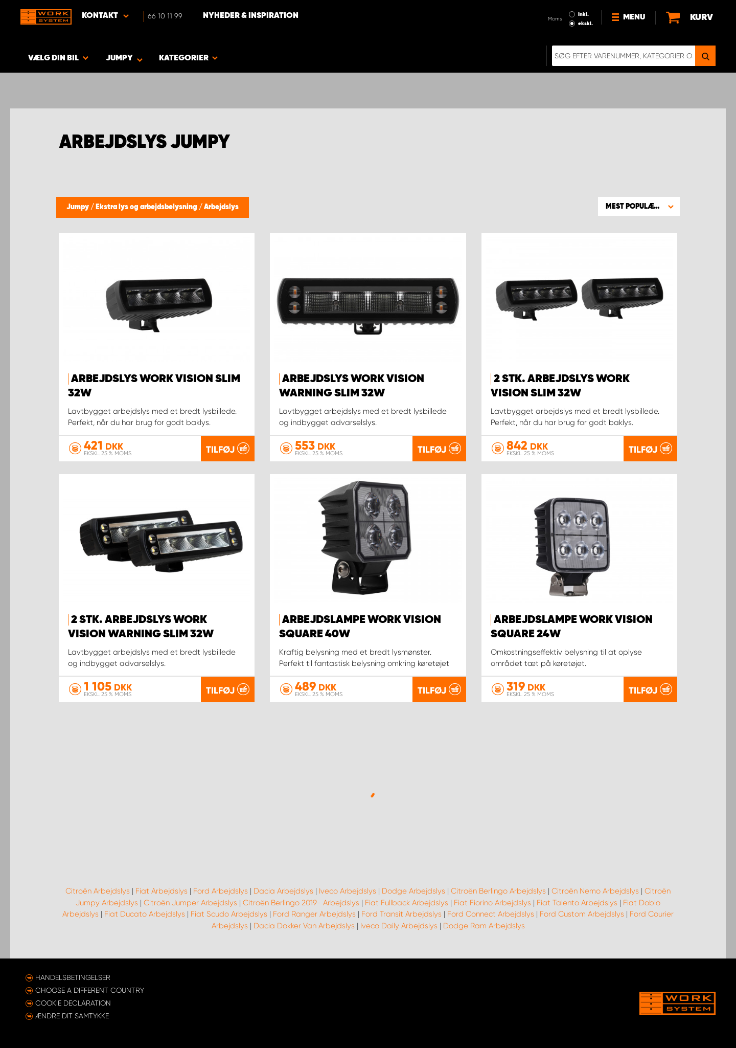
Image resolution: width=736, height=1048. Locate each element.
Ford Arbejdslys (220, 891)
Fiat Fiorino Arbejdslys (492, 902)
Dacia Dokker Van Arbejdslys (304, 925)
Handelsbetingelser (72, 977)
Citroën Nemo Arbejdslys (595, 891)
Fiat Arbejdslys (161, 891)
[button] (639, 206)
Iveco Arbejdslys (347, 891)
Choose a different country (89, 990)
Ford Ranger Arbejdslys (314, 914)
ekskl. (585, 23)
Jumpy (78, 207)
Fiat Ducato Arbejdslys (144, 914)
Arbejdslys (221, 207)
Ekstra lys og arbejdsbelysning (147, 207)
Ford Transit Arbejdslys (401, 914)
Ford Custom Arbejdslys (582, 914)
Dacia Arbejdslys (283, 891)
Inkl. (583, 14)
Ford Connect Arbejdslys (490, 914)
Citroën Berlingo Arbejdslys (498, 891)
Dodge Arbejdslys (413, 891)
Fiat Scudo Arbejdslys (229, 914)
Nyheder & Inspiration (250, 16)
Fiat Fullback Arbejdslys (406, 902)
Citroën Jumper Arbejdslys (190, 902)
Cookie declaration (73, 1003)
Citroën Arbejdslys (97, 891)
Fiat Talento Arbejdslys (577, 902)
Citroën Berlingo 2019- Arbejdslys (301, 902)
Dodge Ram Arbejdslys (484, 925)
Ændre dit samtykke (72, 1016)
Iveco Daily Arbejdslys (399, 925)
